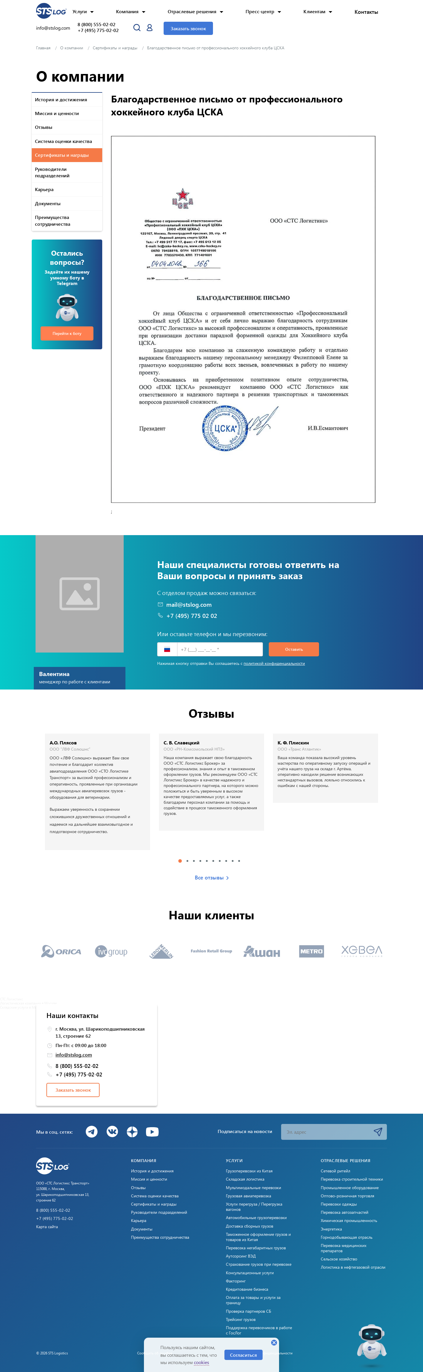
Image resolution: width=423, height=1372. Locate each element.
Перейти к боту (67, 333)
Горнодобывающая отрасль (346, 1237)
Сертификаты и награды (62, 155)
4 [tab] (200, 861)
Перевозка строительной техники (352, 1179)
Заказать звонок (188, 28)
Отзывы (43, 127)
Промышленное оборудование (350, 1187)
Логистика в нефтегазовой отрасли (353, 1267)
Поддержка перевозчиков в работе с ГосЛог (259, 1330)
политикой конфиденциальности (274, 663)
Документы (48, 203)
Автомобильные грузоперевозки (256, 1217)
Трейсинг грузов (241, 1319)
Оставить (294, 649)
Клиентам (314, 11)
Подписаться (378, 1132)
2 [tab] (187, 861)
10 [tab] (239, 861)
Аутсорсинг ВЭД (241, 1256)
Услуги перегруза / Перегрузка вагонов (254, 1206)
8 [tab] (226, 861)
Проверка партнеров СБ (248, 1311)
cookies (201, 1362)
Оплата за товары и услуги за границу (253, 1300)
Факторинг (236, 1281)
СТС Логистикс (11, 999)
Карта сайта (47, 1226)
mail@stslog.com (184, 604)
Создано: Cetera (374, 1353)
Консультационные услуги (250, 1272)
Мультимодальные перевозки (253, 1187)
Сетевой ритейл (335, 1171)
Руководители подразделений (52, 172)
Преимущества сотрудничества (52, 220)
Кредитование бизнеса (247, 1289)
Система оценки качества (63, 141)
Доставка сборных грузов (249, 1226)
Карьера (44, 189)
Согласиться (243, 1355)
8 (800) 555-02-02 (96, 24)
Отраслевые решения (192, 11)
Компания (127, 11)
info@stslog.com (53, 28)
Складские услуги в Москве (22, 1007)
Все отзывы (212, 877)
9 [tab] (233, 861)
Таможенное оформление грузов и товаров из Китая (258, 1237)
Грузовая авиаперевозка (248, 1196)
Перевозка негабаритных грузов (256, 1247)
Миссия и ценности (57, 113)
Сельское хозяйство (339, 1259)
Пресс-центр (260, 11)
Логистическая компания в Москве (28, 1003)
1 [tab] (180, 861)
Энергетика (331, 1229)
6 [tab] (213, 861)
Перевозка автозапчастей (344, 1212)
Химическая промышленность (349, 1220)
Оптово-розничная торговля (347, 1196)
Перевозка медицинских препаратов (343, 1248)
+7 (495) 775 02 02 (187, 615)
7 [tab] (220, 861)
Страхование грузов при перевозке (258, 1264)
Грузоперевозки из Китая (249, 1171)
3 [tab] (194, 861)
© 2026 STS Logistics (52, 1353)
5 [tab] (207, 861)
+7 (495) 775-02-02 (98, 30)
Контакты (366, 11)
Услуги (80, 11)
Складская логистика (245, 1179)
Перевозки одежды (339, 1204)
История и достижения (61, 99)
